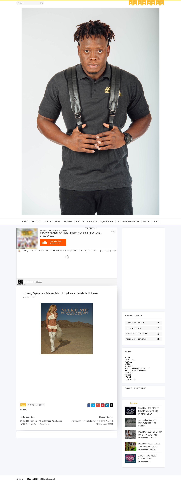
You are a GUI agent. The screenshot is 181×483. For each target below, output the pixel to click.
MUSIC (58, 222)
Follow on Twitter (144, 323)
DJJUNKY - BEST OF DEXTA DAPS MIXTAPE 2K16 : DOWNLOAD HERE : (150, 434)
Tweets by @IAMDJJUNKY (135, 388)
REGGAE (48, 222)
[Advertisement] (143, 267)
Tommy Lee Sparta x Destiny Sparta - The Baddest (147, 423)
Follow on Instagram (144, 339)
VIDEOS (146, 222)
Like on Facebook (144, 328)
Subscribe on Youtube (144, 334)
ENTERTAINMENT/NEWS (128, 222)
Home (25, 222)
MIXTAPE (68, 222)
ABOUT (155, 222)
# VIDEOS (40, 405)
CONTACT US (90, 228)
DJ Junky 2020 (32, 479)
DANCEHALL (36, 222)
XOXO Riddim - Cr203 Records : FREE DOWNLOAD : (147, 458)
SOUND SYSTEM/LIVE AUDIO (100, 222)
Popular (134, 403)
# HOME (31, 405)
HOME (27, 297)
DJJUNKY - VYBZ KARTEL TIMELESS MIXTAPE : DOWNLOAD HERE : (149, 446)
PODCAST (80, 222)
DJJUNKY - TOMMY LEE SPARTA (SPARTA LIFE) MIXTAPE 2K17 (148, 411)
